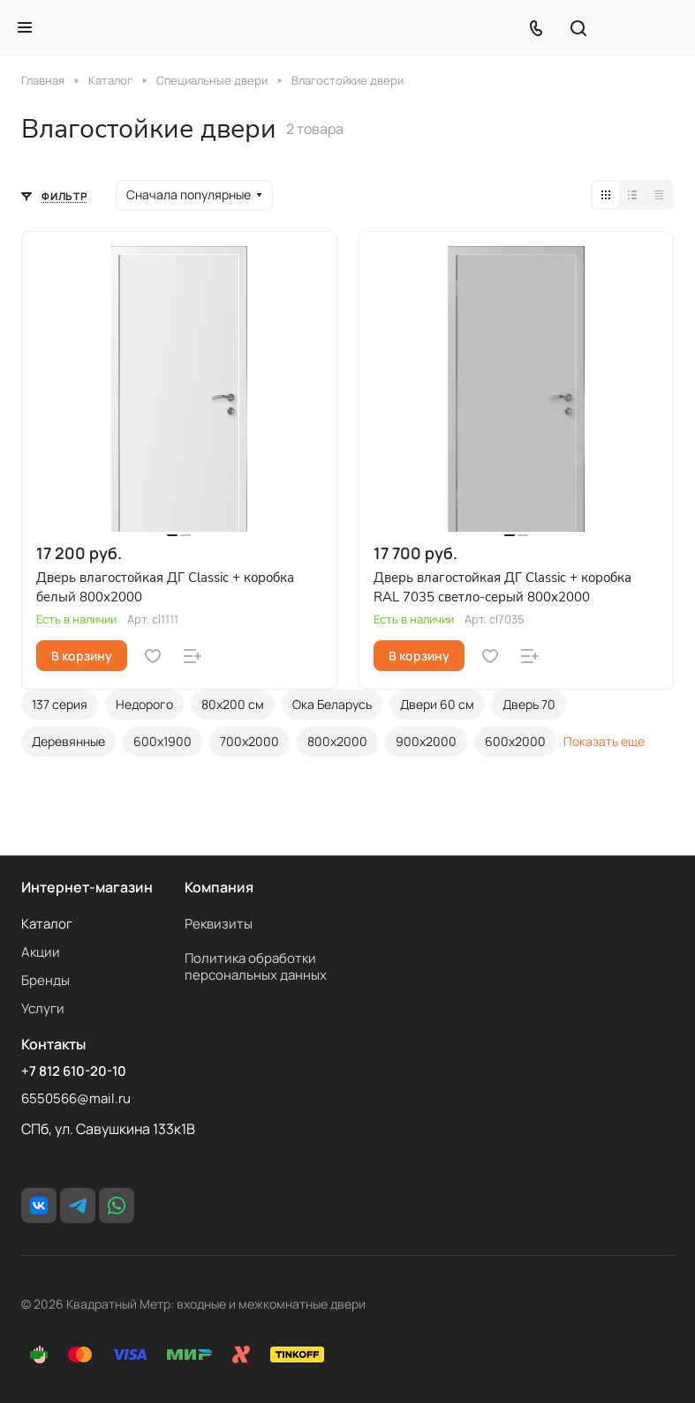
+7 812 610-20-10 (73, 1071)
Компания (219, 887)
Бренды (45, 980)
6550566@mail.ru (76, 1098)
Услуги (42, 1008)
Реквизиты (219, 923)
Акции (40, 952)
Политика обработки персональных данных (256, 966)
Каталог (46, 923)
